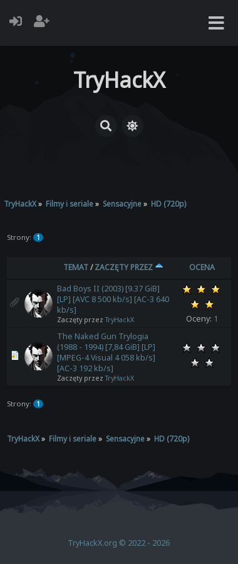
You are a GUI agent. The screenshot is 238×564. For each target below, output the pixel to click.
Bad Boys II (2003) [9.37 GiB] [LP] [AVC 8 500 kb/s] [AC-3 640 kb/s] (113, 299)
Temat (75, 267)
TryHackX (119, 319)
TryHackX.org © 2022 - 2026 (119, 543)
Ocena (202, 267)
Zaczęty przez (129, 267)
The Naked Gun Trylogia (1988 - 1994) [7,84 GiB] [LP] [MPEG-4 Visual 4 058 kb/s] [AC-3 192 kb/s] (106, 352)
